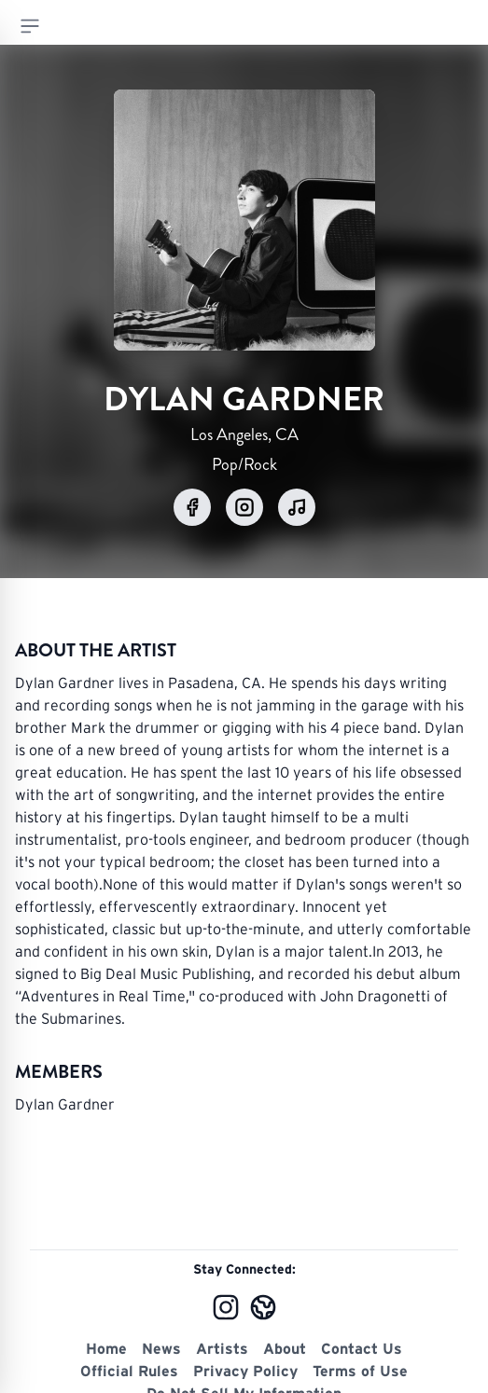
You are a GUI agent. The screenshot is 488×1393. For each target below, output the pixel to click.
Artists (222, 1348)
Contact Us (361, 1348)
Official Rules (129, 1370)
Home (106, 1348)
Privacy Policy (245, 1370)
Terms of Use (360, 1370)
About (284, 1348)
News (161, 1348)
